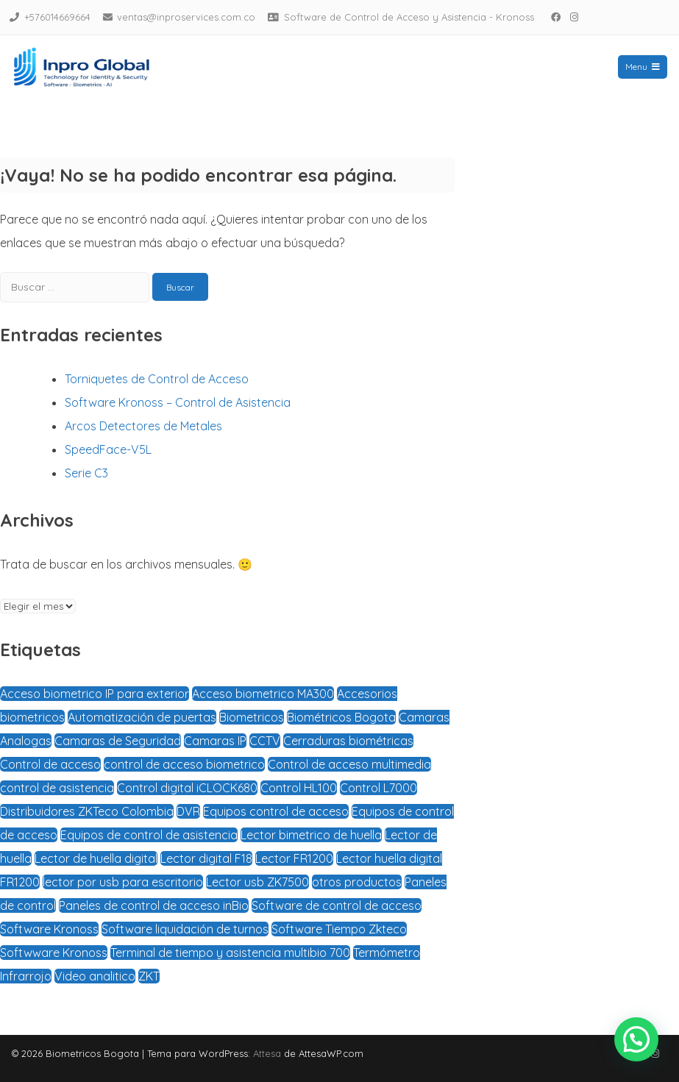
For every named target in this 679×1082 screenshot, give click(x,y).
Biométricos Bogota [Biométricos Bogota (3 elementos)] (341, 717)
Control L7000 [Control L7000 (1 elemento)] (378, 787)
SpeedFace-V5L (108, 449)
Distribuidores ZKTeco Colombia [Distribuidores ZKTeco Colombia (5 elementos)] (87, 811)
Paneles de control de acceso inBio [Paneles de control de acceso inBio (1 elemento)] (154, 905)
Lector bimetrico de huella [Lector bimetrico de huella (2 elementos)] (311, 834)
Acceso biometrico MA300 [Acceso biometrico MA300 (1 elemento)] (263, 693)
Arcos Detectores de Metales (143, 426)
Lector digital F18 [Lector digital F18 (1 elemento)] (206, 858)
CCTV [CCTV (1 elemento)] (264, 740)
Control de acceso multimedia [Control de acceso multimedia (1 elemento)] (349, 764)
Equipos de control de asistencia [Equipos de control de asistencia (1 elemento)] (149, 834)
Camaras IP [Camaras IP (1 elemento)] (215, 740)
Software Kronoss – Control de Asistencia (178, 402)
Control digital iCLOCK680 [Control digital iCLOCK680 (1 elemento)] (187, 787)
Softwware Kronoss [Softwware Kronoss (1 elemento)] (53, 952)
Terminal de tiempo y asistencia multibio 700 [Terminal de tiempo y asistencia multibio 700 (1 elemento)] (230, 952)
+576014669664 (57, 17)
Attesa (267, 1053)
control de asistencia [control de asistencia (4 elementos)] (57, 787)
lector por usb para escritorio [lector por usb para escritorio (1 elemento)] (123, 882)
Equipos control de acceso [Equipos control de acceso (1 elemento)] (276, 811)
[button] (636, 1039)
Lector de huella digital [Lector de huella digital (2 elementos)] (96, 858)
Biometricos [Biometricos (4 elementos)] (251, 717)
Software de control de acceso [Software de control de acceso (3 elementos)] (337, 905)
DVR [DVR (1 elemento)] (188, 811)
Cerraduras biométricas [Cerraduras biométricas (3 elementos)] (348, 740)
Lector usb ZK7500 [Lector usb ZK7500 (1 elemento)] (257, 882)
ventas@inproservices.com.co (186, 17)
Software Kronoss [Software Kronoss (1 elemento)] (49, 929)
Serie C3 (86, 473)
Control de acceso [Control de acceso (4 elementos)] (50, 764)
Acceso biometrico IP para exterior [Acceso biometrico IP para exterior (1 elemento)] (94, 693)
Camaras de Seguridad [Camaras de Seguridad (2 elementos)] (117, 740)
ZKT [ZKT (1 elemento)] (149, 976)
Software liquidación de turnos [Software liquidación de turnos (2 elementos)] (185, 929)
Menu (642, 66)
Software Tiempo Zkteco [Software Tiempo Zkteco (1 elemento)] (339, 929)
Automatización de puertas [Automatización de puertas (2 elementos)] (142, 717)
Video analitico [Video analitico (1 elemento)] (94, 976)
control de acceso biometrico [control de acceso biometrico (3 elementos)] (184, 764)
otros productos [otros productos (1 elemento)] (357, 882)
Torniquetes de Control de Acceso (157, 378)
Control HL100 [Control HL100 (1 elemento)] (298, 787)
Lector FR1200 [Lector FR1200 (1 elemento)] (294, 858)
